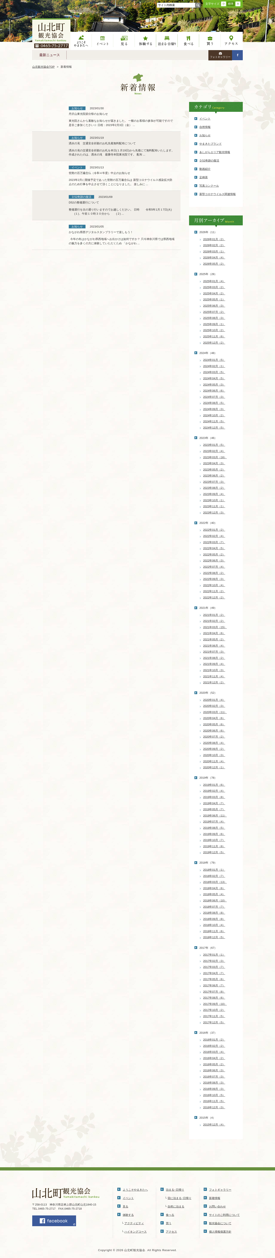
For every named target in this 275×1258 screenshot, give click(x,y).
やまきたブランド (210, 143)
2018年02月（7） (214, 876)
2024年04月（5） (214, 378)
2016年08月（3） (214, 1082)
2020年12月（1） (214, 767)
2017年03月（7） (214, 967)
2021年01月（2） (214, 615)
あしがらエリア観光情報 (214, 152)
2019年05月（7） (214, 809)
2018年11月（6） (214, 931)
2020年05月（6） (214, 724)
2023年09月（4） (214, 494)
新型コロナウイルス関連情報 (217, 194)
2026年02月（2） (214, 245)
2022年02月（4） (214, 536)
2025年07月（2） (214, 312)
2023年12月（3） (214, 512)
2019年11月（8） (214, 846)
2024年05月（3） (214, 384)
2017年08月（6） (214, 997)
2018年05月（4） (214, 894)
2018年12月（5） (214, 937)
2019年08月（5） (214, 827)
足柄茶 (203, 177)
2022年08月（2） (214, 573)
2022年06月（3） (214, 560)
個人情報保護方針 (220, 1231)
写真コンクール (209, 185)
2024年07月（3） (214, 396)
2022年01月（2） (214, 529)
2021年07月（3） (214, 651)
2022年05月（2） (214, 554)
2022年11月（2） (214, 591)
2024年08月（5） (214, 402)
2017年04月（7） (214, 973)
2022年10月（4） (214, 585)
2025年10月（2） (214, 330)
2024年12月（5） (214, 427)
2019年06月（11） (215, 815)
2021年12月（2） (214, 682)
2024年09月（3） (214, 409)
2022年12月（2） (214, 597)
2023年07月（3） (214, 481)
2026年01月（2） (214, 239)
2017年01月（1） (214, 954)
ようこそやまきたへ (81, 41)
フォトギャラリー (220, 55)
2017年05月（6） (214, 979)
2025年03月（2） (214, 287)
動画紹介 (205, 169)
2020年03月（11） (215, 712)
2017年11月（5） (214, 1016)
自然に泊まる (176, 1206)
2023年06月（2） (214, 475)
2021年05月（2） (214, 639)
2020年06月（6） (214, 730)
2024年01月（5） (214, 359)
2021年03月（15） (215, 627)
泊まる (167, 41)
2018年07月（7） (214, 906)
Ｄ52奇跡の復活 (209, 160)
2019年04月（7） (214, 803)
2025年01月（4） (214, 281)
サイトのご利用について (224, 1214)
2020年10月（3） (214, 755)
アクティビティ (134, 1223)
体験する (145, 41)
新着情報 (214, 1198)
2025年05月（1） (214, 299)
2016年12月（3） (214, 1107)
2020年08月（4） (214, 742)
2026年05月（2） (214, 263)
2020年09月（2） (214, 748)
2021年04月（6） (214, 633)
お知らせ (205, 135)
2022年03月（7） (214, 542)
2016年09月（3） (214, 1088)
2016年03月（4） (214, 1051)
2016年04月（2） (214, 1058)
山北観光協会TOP (43, 66)
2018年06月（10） (215, 900)
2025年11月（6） (214, 336)
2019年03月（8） (214, 797)
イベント (102, 41)
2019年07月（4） (214, 821)
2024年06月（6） (214, 390)
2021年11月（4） (214, 676)
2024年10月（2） (214, 415)
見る (124, 41)
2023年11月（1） (214, 506)
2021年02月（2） (214, 621)
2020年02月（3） (214, 705)
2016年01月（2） (214, 1039)
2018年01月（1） (214, 869)
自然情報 (205, 127)
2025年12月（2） (214, 342)
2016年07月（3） (214, 1076)
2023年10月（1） (214, 500)
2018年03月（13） (215, 882)
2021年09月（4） (214, 664)
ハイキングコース (135, 1231)
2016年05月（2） (214, 1064)
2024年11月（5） (214, 421)
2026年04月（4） (214, 257)
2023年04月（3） (214, 463)
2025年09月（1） (214, 324)
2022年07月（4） (214, 566)
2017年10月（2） (214, 1010)
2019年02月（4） (214, 790)
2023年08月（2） (214, 487)
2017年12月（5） (214, 1022)
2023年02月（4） (214, 451)
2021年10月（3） (214, 670)
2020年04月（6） (214, 718)
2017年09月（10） (215, 1004)
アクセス (231, 41)
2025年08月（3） (214, 318)
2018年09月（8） (214, 919)
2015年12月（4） (214, 1124)
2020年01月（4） (214, 699)
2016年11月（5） (214, 1101)
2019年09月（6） (214, 834)
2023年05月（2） (214, 469)
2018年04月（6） (214, 888)
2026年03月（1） (214, 251)
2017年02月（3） (214, 961)
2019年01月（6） (214, 784)
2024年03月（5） (214, 372)
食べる (188, 41)
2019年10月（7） (214, 840)
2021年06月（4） (214, 645)
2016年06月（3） (214, 1070)
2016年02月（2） (214, 1045)
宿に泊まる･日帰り (179, 1198)
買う (210, 41)
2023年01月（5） (214, 444)
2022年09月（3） (214, 579)
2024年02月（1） (214, 366)
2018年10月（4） (214, 925)
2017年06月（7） (214, 985)
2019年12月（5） (214, 852)
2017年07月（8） (214, 991)
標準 (231, 3)
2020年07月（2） (214, 736)
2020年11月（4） (214, 761)
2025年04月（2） (214, 293)
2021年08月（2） (214, 658)
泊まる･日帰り (175, 1189)
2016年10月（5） (214, 1095)
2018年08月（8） (214, 912)
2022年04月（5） (214, 548)
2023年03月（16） (215, 457)
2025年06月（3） (214, 305)
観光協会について (220, 1223)
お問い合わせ (217, 1206)
